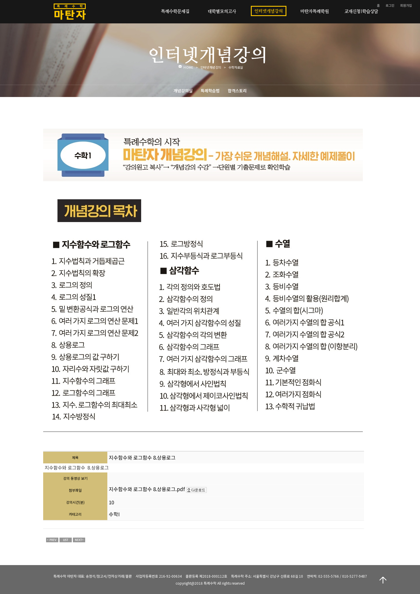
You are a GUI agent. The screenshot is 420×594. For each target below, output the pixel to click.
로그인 (390, 5)
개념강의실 (183, 90)
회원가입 (406, 5)
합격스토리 (237, 90)
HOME (188, 67)
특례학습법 (210, 90)
